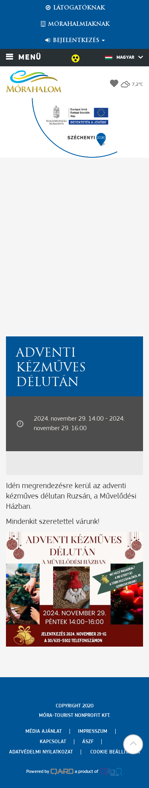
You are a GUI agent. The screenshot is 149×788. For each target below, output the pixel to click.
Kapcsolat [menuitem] (53, 741)
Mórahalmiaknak (74, 24)
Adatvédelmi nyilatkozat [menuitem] (41, 752)
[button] (133, 744)
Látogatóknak (75, 8)
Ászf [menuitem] (87, 741)
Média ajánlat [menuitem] (43, 731)
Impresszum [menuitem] (92, 731)
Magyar (124, 57)
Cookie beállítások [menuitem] (115, 752)
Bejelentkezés (74, 40)
